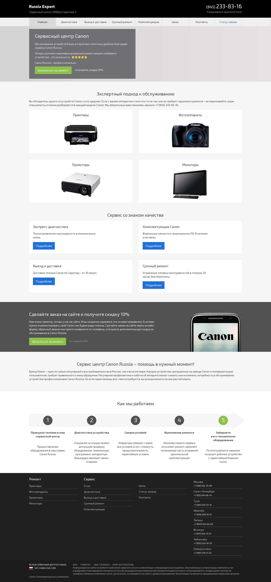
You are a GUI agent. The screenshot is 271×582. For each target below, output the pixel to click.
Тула (196, 501)
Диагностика (69, 21)
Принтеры (35, 485)
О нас (87, 485)
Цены (175, 21)
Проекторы (36, 497)
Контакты (202, 21)
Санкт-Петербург (204, 491)
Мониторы (35, 503)
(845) (224, 6)
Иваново (199, 510)
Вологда (199, 529)
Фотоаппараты (38, 491)
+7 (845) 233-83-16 (166, 105)
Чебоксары (200, 539)
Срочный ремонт (122, 21)
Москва (198, 481)
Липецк (198, 520)
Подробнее (44, 245)
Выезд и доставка (95, 21)
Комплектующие (148, 21)
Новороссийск (202, 548)
